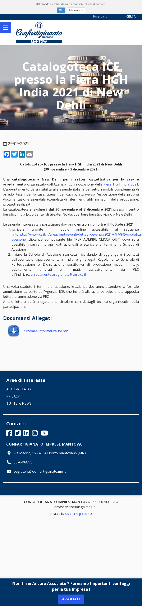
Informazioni (76, 10)
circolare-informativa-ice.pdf (37, 331)
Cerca (131, 16)
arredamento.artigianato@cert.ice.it (58, 274)
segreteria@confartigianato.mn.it (40, 471)
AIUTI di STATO (18, 389)
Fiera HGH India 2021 (121, 184)
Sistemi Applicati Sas (79, 514)
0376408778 (23, 462)
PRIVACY (13, 396)
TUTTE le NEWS (19, 403)
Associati (71, 599)
